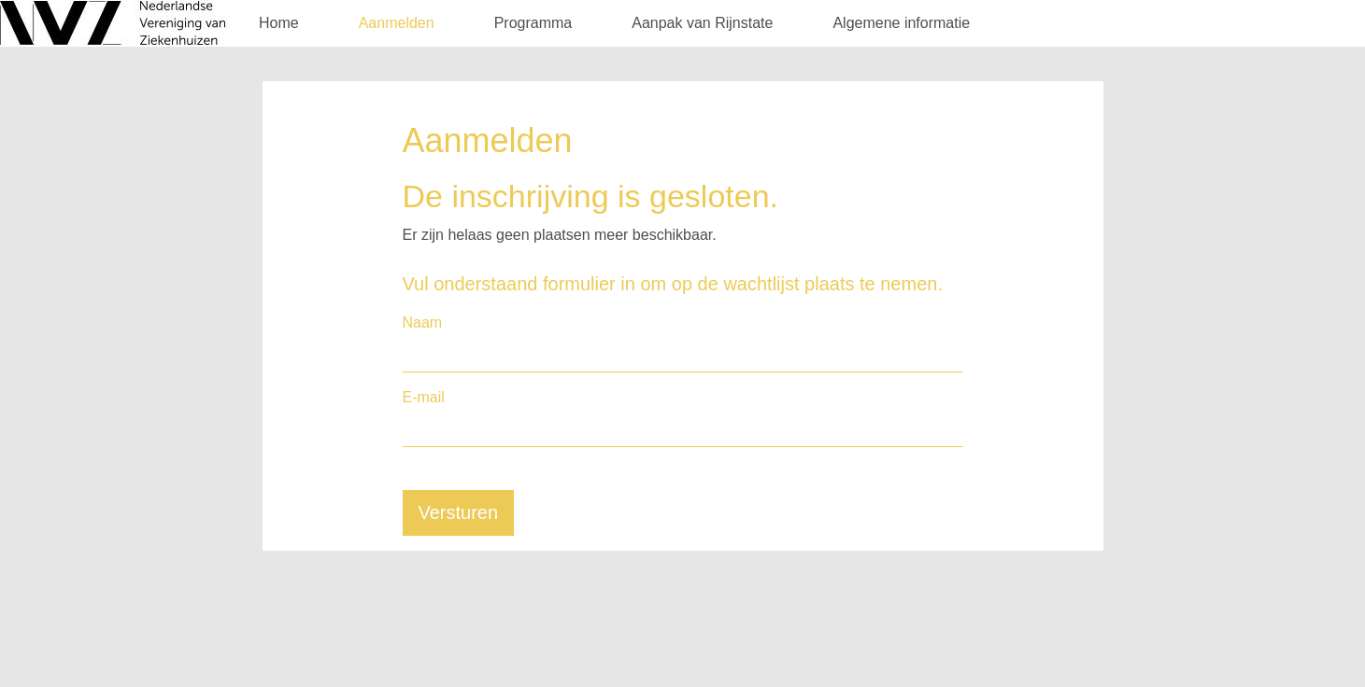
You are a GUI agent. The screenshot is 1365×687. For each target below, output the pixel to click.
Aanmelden (396, 23)
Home (279, 23)
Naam (423, 322)
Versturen (459, 512)
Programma (533, 23)
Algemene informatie (901, 23)
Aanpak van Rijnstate (702, 23)
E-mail (424, 397)
